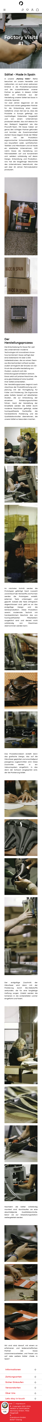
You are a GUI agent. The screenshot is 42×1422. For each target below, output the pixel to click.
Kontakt (8, 1404)
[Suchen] (22, 10)
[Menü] (4, 10)
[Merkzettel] (27, 10)
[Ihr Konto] (32, 10)
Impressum (20, 1404)
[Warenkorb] (37, 10)
